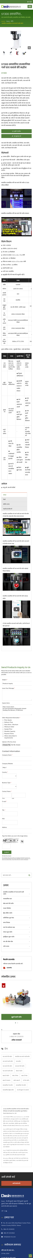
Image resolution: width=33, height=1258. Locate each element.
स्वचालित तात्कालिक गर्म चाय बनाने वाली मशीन (12, 23)
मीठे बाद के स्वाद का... (8, 1250)
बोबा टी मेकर (15, 1075)
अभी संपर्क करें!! (16, 1183)
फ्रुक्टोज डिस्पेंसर (12, 1160)
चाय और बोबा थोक (8, 941)
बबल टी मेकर (24, 1075)
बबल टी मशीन (6, 1075)
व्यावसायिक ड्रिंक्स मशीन (8, 1090)
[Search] (14, 875)
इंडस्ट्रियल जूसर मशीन (8, 936)
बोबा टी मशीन (19, 1071)
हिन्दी (30, 2)
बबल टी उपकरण (6, 1080)
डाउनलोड (7, 968)
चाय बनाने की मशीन (7, 1056)
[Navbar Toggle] (30, 6)
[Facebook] (2, 1211)
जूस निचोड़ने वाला (24, 1158)
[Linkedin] (6, 1211)
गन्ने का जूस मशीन (7, 932)
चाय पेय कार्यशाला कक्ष (9, 927)
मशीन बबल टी (16, 1080)
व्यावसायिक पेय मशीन (8, 1085)
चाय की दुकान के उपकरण (23, 1090)
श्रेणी (12, 21)
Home (8, 21)
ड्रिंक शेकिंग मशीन (7, 913)
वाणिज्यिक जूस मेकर (8, 917)
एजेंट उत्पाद (6, 946)
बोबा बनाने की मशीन (8, 903)
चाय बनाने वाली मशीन (8, 1061)
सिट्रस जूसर (11, 1158)
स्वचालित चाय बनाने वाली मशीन (22, 1056)
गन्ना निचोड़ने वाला (17, 1158)
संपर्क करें (10, 1162)
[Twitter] (4, 1211)
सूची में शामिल (16, 131)
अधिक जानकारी (16, 1040)
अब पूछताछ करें (16, 136)
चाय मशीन (18, 1061)
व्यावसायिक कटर (7, 898)
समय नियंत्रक (6, 922)
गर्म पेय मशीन (26, 1080)
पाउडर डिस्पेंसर (7, 908)
